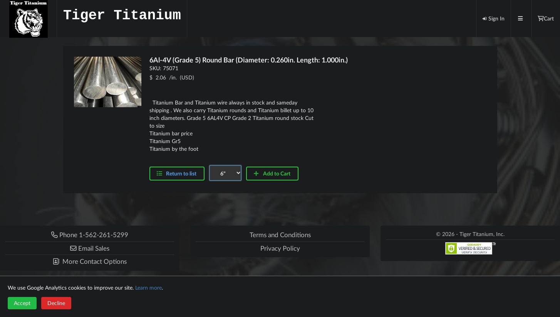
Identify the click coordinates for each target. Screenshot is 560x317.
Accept (22, 303)
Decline (56, 303)
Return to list (181, 173)
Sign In (493, 18)
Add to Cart (271, 173)
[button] (89, 248)
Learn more (148, 287)
